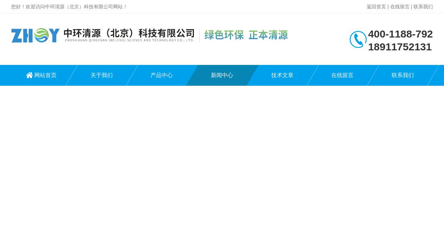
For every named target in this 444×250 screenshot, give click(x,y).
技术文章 (282, 75)
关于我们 (102, 75)
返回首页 (376, 6)
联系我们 (423, 6)
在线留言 (400, 6)
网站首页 (45, 75)
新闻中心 (222, 75)
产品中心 (162, 75)
